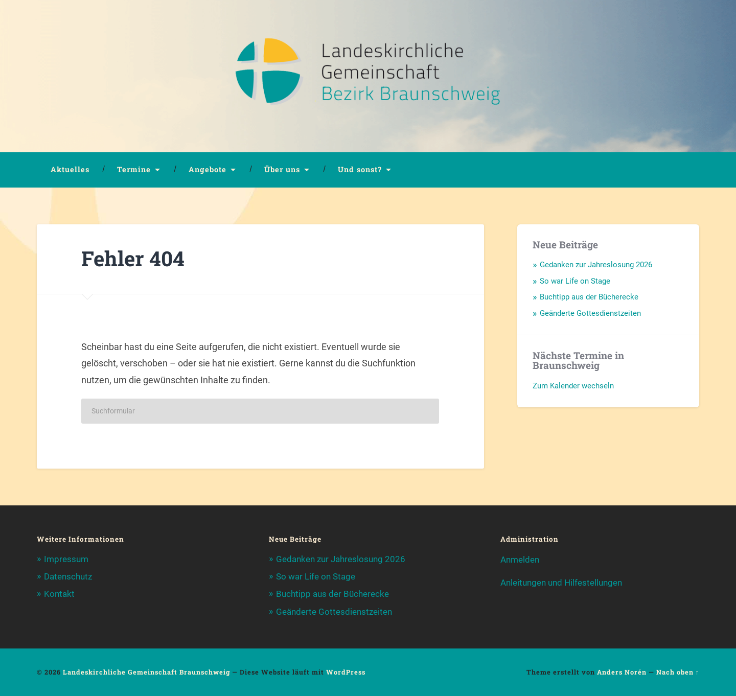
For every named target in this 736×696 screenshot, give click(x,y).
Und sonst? (360, 169)
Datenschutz (68, 576)
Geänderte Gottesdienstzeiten (590, 313)
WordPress (345, 672)
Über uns (282, 169)
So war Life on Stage (575, 281)
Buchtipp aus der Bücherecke (589, 296)
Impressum (66, 559)
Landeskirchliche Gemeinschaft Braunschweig (146, 672)
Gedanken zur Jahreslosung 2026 (596, 264)
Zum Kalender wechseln (573, 385)
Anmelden (519, 559)
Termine (134, 169)
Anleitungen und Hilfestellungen (561, 582)
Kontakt (59, 594)
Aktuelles (70, 169)
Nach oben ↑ (677, 672)
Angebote (207, 169)
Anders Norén (622, 672)
